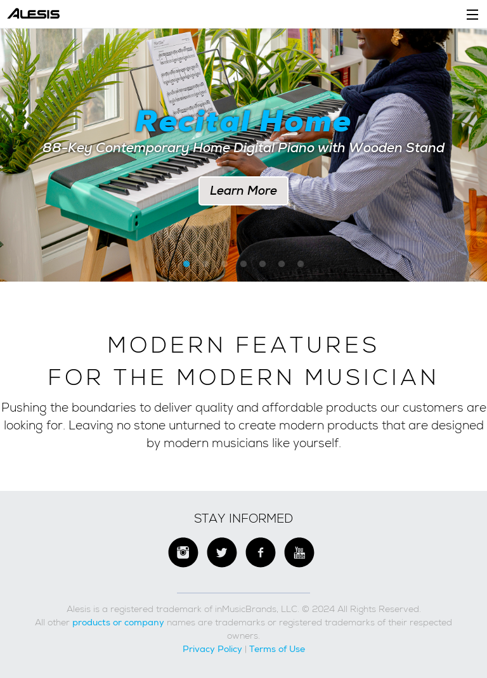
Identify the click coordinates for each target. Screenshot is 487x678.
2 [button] (205, 264)
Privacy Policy (212, 649)
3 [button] (224, 264)
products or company (118, 622)
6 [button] (281, 264)
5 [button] (262, 264)
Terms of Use (277, 649)
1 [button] (186, 264)
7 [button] (300, 264)
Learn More (243, 191)
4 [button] (243, 264)
